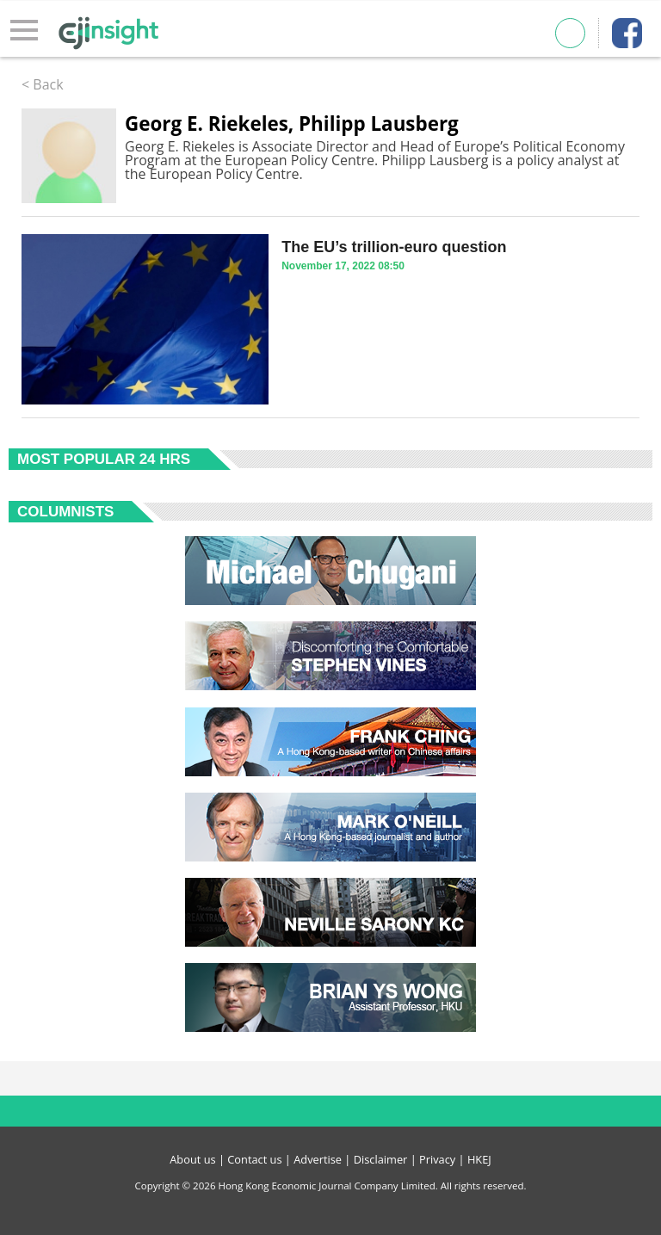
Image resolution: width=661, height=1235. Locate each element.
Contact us (254, 1159)
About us (192, 1159)
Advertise (317, 1159)
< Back (43, 84)
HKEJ (479, 1159)
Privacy (437, 1159)
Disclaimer (381, 1159)
